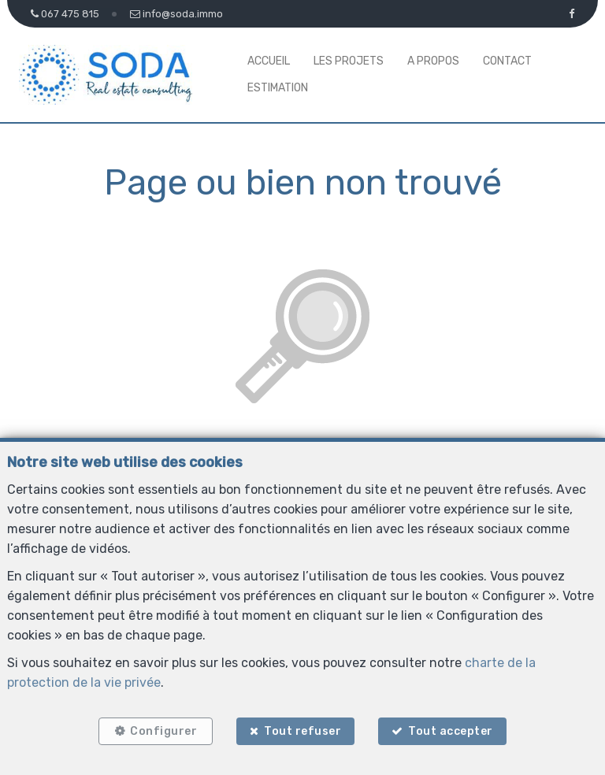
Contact (507, 61)
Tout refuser (302, 729)
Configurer (160, 729)
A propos (433, 61)
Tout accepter (454, 729)
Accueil (268, 61)
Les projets (349, 61)
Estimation (277, 88)
